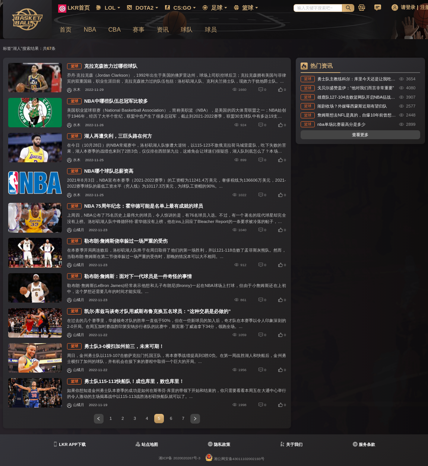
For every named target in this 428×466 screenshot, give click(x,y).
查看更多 (360, 135)
